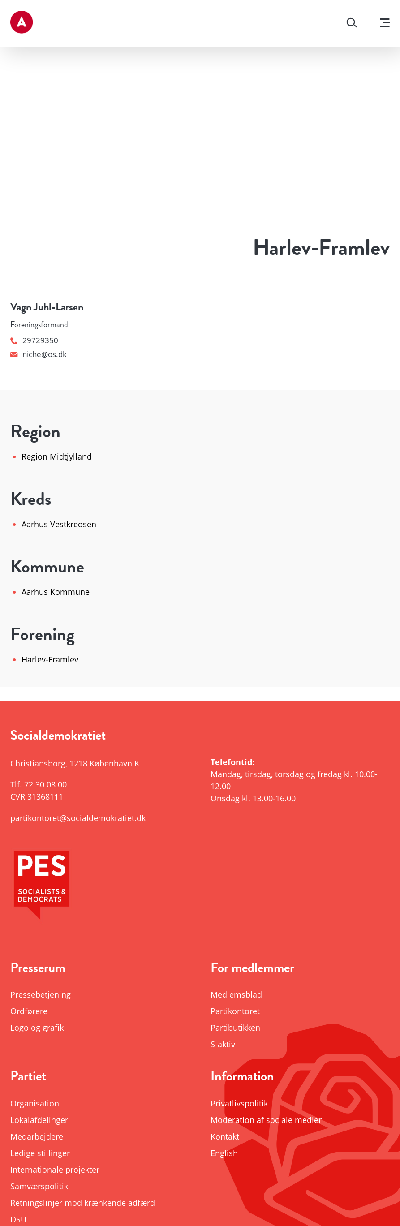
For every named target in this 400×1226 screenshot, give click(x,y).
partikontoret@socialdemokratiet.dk (78, 818)
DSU (18, 1219)
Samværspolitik (39, 1186)
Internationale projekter (54, 1169)
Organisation (34, 1103)
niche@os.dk (38, 354)
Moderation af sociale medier (266, 1119)
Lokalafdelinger (39, 1119)
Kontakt (225, 1136)
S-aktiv (223, 1044)
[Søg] (352, 23)
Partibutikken (235, 1027)
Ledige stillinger (40, 1153)
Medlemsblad (236, 994)
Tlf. (38, 784)
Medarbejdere (36, 1136)
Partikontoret (235, 1011)
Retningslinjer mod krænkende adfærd (82, 1202)
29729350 (34, 340)
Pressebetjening (40, 994)
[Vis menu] (384, 24)
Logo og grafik (37, 1027)
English (224, 1153)
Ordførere (28, 1011)
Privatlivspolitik (239, 1103)
